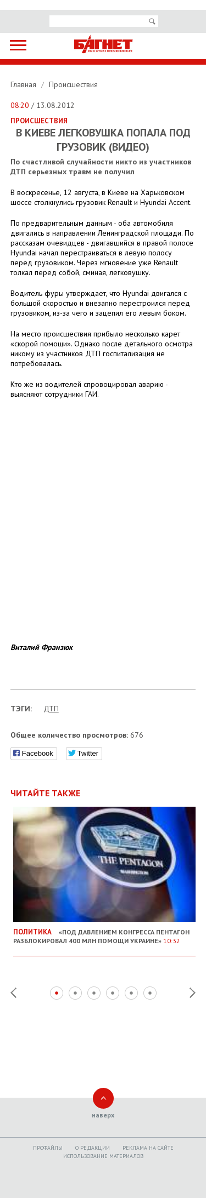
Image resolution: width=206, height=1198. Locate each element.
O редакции (92, 1147)
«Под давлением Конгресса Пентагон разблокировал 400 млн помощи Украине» (104, 932)
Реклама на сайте (148, 1147)
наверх (103, 1115)
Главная (24, 84)
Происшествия (73, 84)
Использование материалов (103, 1156)
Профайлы (48, 1147)
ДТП (51, 709)
